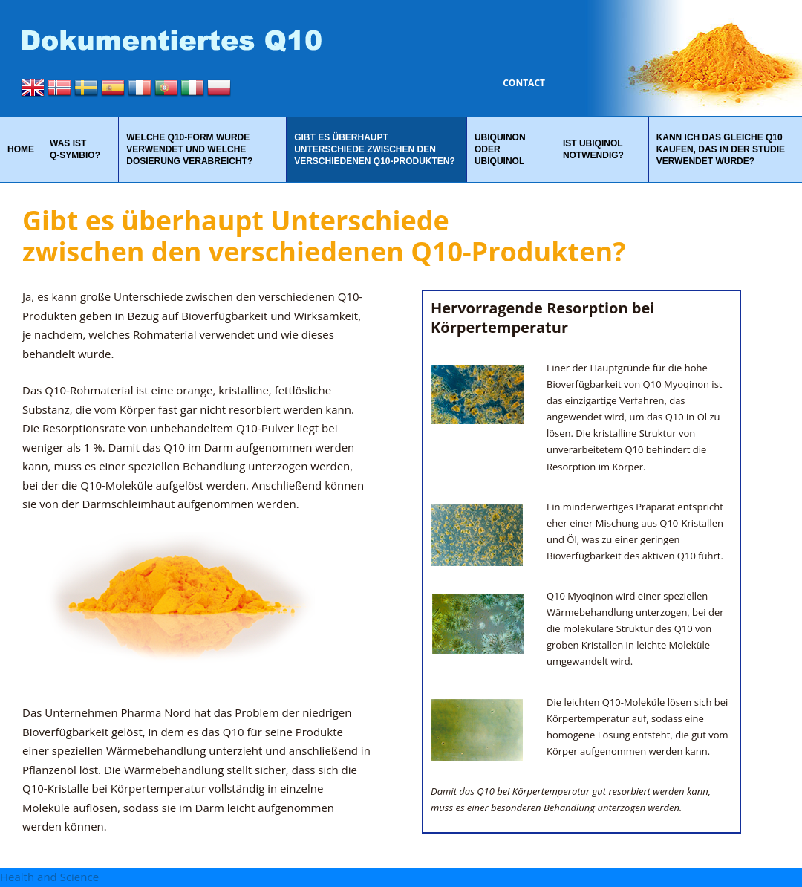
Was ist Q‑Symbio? (75, 149)
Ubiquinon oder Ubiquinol (500, 149)
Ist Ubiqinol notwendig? (593, 149)
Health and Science (49, 876)
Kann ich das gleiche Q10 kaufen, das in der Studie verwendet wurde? (720, 149)
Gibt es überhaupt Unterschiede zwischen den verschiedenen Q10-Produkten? (374, 149)
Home (20, 149)
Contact (524, 83)
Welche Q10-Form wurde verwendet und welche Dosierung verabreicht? (189, 149)
